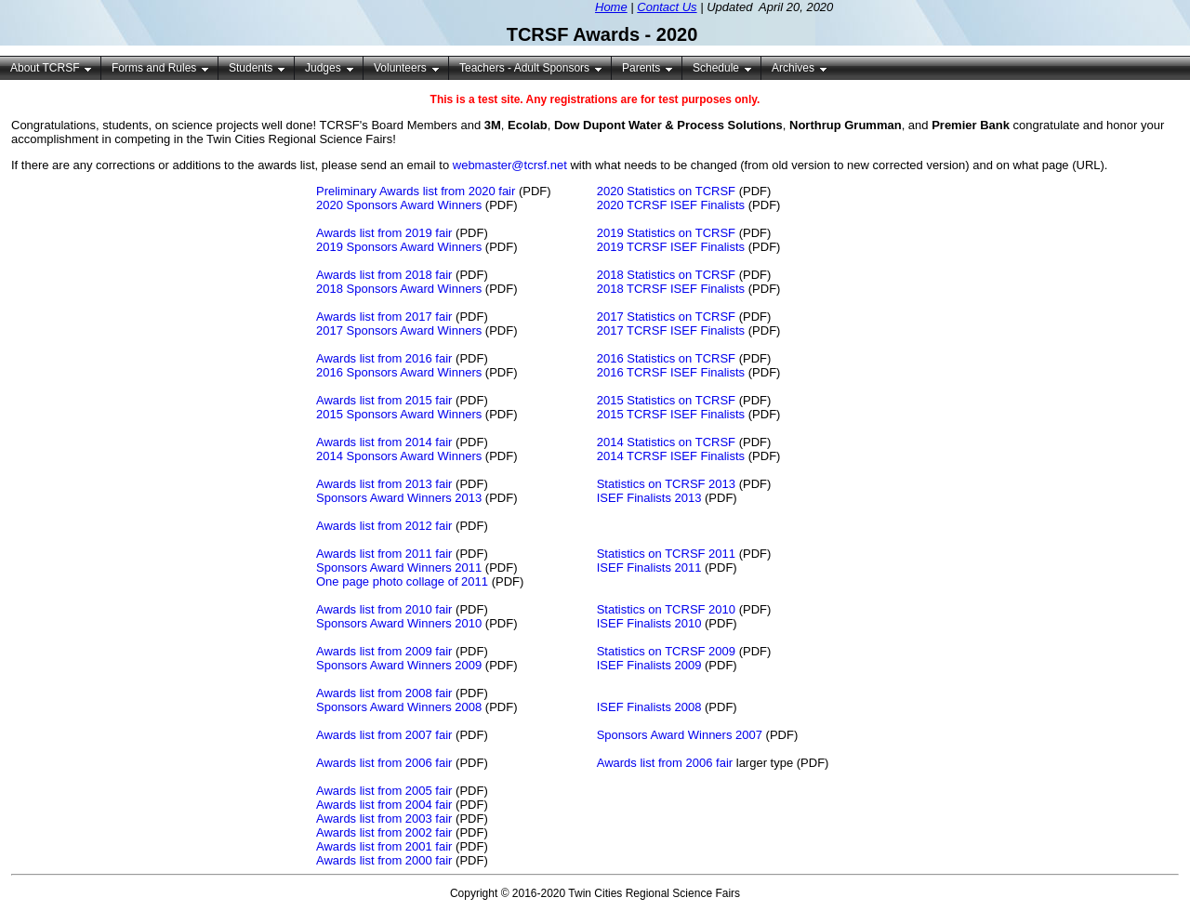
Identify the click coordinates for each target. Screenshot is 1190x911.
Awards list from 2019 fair (384, 233)
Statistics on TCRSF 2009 (666, 651)
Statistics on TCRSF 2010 (666, 609)
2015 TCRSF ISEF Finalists (671, 414)
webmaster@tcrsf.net (510, 165)
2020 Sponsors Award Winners (399, 205)
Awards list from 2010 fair (384, 609)
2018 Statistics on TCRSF (666, 275)
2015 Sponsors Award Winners (399, 414)
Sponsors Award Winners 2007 (679, 735)
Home (611, 7)
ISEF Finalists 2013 (649, 498)
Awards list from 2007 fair (384, 735)
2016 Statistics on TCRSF (666, 358)
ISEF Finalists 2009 (649, 665)
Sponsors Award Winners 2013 (399, 498)
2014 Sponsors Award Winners (399, 456)
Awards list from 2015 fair (384, 400)
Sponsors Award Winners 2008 (399, 707)
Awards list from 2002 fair (384, 832)
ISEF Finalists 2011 (649, 567)
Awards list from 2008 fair (384, 693)
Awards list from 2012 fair (384, 526)
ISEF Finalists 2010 (649, 623)
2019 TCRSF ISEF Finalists (671, 247)
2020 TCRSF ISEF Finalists (671, 205)
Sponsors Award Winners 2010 (399, 623)
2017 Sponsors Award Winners (399, 330)
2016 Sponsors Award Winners (399, 372)
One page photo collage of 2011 (402, 581)
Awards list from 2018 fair (384, 275)
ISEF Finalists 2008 (649, 707)
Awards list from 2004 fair (384, 805)
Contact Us (666, 7)
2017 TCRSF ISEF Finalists (671, 330)
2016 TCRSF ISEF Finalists (671, 372)
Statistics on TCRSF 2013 (666, 484)
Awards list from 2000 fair (384, 860)
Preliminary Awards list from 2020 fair (415, 191)
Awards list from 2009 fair (384, 651)
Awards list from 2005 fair (384, 791)
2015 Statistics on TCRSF (666, 400)
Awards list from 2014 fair (384, 442)
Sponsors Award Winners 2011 (399, 567)
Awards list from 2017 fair (384, 316)
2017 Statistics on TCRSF (666, 316)
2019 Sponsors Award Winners (399, 247)
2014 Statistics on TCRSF (666, 442)
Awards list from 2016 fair (384, 358)
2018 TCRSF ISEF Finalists (671, 289)
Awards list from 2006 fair (384, 763)
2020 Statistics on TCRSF (666, 191)
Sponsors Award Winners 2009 (399, 665)
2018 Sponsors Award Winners (399, 289)
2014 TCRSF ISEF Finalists (671, 456)
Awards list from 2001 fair (384, 846)
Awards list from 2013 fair (384, 484)
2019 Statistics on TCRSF (666, 233)
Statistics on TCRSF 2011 (666, 554)
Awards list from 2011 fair (384, 554)
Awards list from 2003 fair (384, 818)
